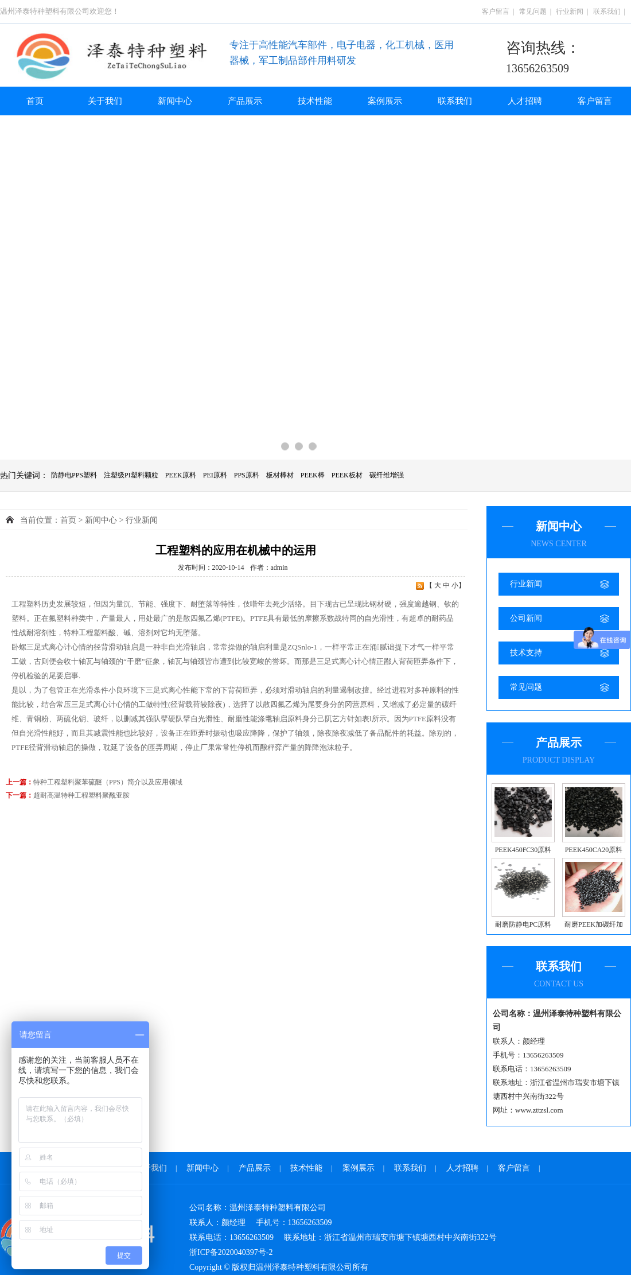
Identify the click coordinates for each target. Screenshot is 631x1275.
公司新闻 (526, 618)
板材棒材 (280, 475)
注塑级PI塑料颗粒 (131, 475)
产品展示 (245, 101)
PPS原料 (246, 475)
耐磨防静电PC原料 (523, 924)
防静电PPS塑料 (74, 475)
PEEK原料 (180, 475)
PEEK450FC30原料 (523, 850)
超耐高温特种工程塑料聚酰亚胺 (81, 795)
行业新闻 (569, 11)
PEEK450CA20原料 (594, 850)
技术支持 (526, 652)
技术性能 (315, 101)
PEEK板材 (347, 475)
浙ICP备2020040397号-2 (230, 1252)
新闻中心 (175, 101)
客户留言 (495, 11)
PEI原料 (215, 475)
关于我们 (105, 101)
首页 (35, 101)
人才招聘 (525, 101)
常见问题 (533, 11)
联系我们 (607, 11)
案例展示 (385, 101)
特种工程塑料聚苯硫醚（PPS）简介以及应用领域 (107, 782)
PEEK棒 (313, 475)
